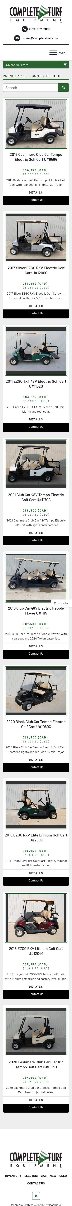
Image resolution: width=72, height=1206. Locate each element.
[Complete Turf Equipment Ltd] (36, 1158)
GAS (44, 1175)
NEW (53, 1175)
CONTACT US (36, 1183)
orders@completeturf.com (40, 38)
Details (36, 192)
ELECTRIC (31, 1175)
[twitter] (36, 1196)
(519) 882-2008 (39, 29)
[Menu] (53, 53)
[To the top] (61, 603)
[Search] (30, 87)
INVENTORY (13, 1175)
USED (63, 1175)
